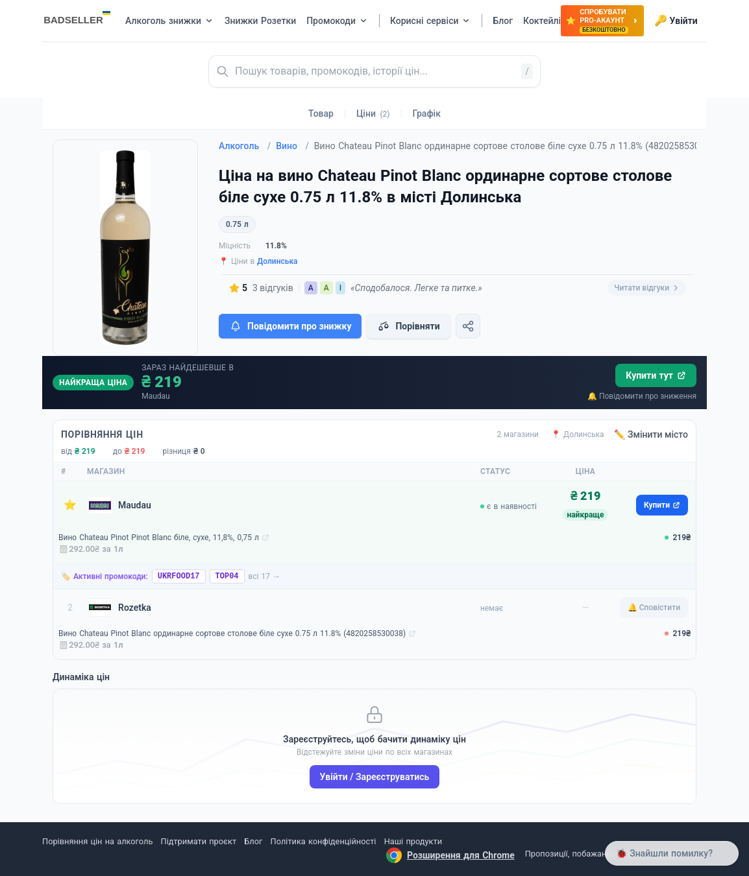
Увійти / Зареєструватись (375, 777)
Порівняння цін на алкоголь (97, 841)
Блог (253, 841)
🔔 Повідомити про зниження (641, 396)
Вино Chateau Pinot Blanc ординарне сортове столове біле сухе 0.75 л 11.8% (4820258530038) (232, 633)
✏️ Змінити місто (651, 434)
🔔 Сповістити (654, 607)
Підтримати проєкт (198, 841)
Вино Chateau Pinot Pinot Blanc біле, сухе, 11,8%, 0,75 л (158, 537)
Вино (292, 146)
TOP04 (227, 576)
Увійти (676, 21)
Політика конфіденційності (323, 841)
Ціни (373, 113)
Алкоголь (245, 146)
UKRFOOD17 (179, 576)
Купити (662, 505)
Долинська (277, 261)
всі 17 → (265, 576)
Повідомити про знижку (290, 326)
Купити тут (656, 375)
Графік (427, 113)
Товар (321, 113)
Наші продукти (413, 841)
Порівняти (408, 326)
